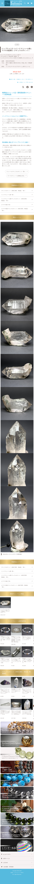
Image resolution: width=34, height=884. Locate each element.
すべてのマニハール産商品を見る (16, 175)
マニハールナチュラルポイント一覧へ (16, 171)
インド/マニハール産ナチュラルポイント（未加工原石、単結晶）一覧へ (14, 199)
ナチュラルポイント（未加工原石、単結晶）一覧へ (13, 190)
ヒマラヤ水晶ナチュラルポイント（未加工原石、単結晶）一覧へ (14, 209)
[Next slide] (33, 27)
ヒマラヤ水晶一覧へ (6, 204)
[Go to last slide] (1, 27)
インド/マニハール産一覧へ (7, 194)
